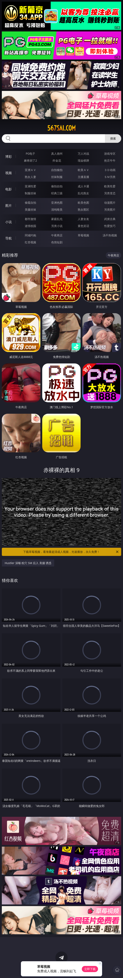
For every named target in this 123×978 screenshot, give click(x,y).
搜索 (113, 138)
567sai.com (61, 128)
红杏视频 (30, 242)
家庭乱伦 (57, 219)
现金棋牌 (83, 160)
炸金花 (57, 160)
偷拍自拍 (57, 186)
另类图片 (109, 209)
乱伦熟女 (83, 193)
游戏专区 (109, 153)
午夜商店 (57, 235)
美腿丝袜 (30, 209)
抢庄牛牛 (109, 160)
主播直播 (83, 177)
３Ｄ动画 (109, 170)
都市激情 (30, 219)
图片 (8, 205)
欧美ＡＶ (83, 170)
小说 (8, 222)
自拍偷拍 (57, 170)
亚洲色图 (57, 203)
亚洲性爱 (30, 186)
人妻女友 (83, 219)
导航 (8, 238)
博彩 (8, 156)
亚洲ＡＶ (30, 170)
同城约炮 (30, 235)
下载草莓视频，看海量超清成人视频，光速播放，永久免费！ (71, 551)
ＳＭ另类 (109, 177)
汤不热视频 (110, 235)
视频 (8, 173)
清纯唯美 (57, 209)
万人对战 (83, 153)
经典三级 (57, 193)
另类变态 (109, 193)
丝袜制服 (57, 177)
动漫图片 (109, 203)
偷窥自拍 (30, 203)
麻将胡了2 (30, 160)
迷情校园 (30, 226)
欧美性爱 (109, 186)
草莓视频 (83, 235)
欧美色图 (83, 203)
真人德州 (57, 153)
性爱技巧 (109, 226)
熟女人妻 (30, 177)
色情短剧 (57, 242)
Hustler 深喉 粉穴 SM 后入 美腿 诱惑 (28, 563)
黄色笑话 (83, 226)
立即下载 (90, 969)
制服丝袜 (30, 193)
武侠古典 (109, 219)
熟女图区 (83, 209)
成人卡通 (83, 186)
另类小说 (57, 226)
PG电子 (30, 153)
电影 (8, 189)
